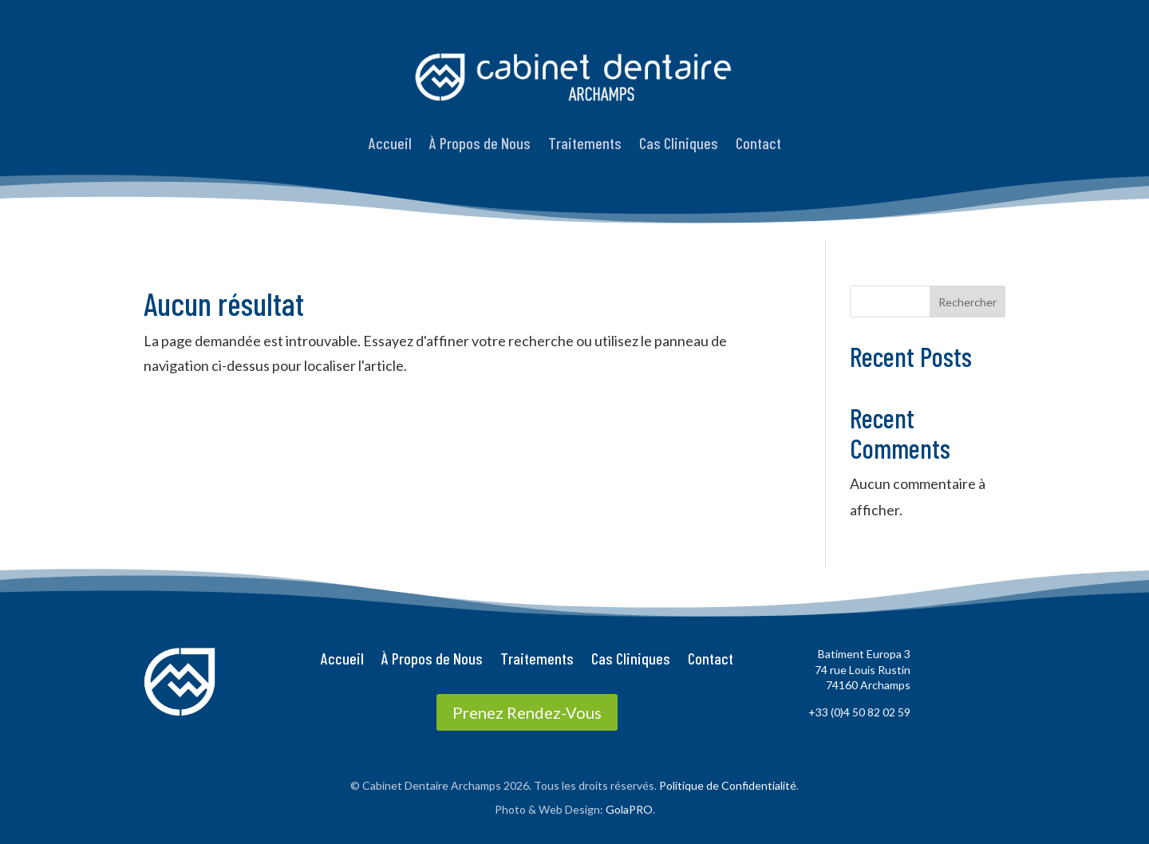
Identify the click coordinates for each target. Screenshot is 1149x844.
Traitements (585, 142)
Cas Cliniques (678, 142)
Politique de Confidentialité (727, 785)
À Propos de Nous (480, 142)
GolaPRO (629, 809)
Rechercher (967, 302)
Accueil (390, 142)
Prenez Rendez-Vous (527, 712)
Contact (758, 142)
